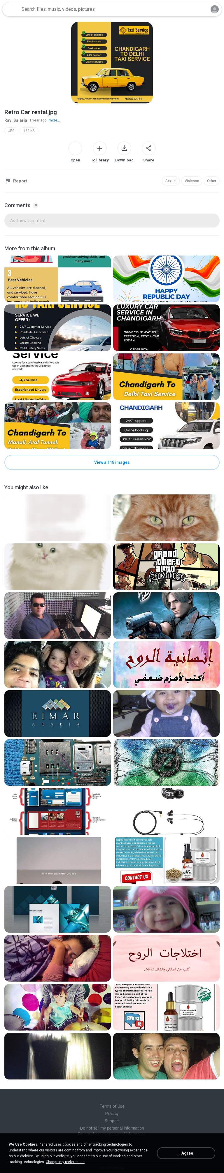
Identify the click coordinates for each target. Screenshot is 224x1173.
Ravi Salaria (15, 120)
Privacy (112, 1113)
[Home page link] (11, 9)
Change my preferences (65, 1162)
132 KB (29, 131)
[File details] (57, 279)
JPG (11, 131)
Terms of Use (112, 1106)
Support (112, 1121)
